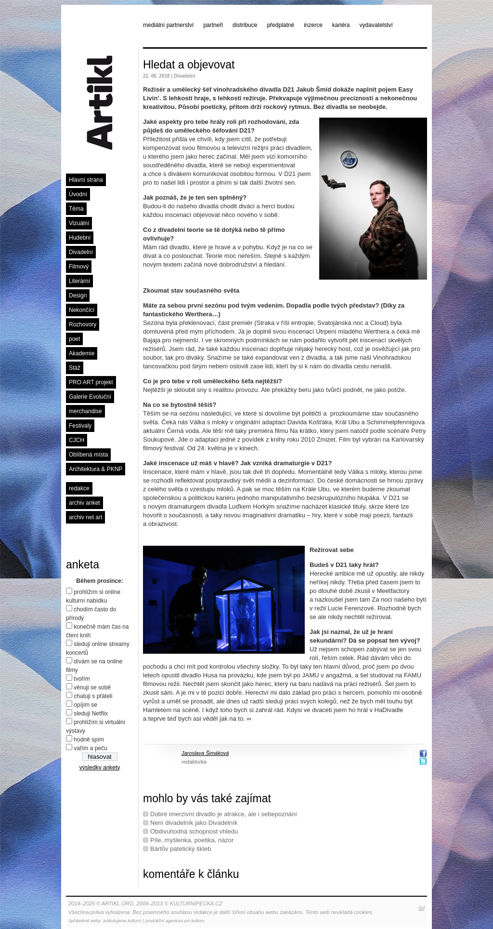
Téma (76, 208)
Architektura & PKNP (95, 469)
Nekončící (81, 310)
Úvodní (78, 194)
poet (74, 339)
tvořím (82, 678)
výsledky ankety (99, 767)
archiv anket (84, 502)
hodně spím (89, 739)
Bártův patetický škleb (180, 848)
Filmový (79, 266)
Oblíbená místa (88, 454)
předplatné (280, 25)
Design (78, 295)
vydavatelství (376, 25)
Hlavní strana (86, 179)
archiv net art (85, 517)
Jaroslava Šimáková (205, 753)
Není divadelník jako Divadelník (193, 822)
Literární (79, 281)
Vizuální (79, 223)
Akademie (81, 353)
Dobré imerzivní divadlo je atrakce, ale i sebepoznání (223, 814)
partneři (213, 25)
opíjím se (85, 704)
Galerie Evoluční (90, 396)
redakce (79, 488)
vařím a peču (90, 748)
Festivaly (80, 425)
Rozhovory (82, 324)
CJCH (76, 440)
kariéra (341, 25)
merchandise (85, 411)
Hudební (80, 237)
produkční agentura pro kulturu (175, 920)
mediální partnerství (168, 25)
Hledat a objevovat (189, 64)
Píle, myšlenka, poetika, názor (192, 840)
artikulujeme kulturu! (122, 920)
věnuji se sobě (92, 687)
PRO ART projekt (91, 382)
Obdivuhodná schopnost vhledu (194, 831)
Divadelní (81, 252)
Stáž (74, 367)
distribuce (245, 25)
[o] (422, 908)
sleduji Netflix (91, 713)
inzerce (313, 25)
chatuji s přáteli (93, 696)
